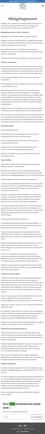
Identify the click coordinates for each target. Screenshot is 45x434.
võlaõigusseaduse (17, 175)
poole (9, 394)
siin (39, 381)
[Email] (16, 417)
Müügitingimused (29, 429)
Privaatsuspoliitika (17, 429)
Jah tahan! (37, 417)
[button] (2, 6)
